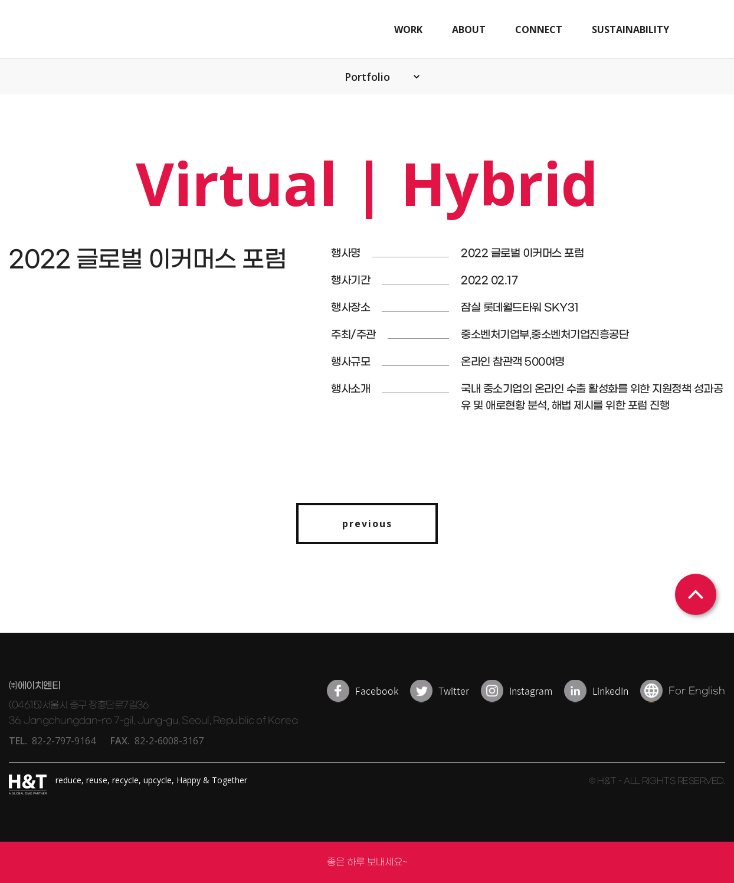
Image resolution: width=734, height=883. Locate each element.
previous (367, 523)
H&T (105, 30)
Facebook (376, 690)
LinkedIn (610, 690)
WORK (408, 29)
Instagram (530, 690)
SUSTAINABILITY (630, 29)
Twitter (453, 690)
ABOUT (469, 29)
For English (697, 691)
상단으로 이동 (695, 594)
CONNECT (538, 29)
